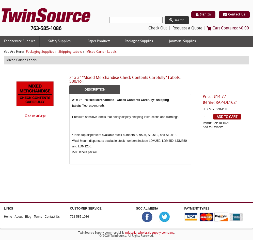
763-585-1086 (79, 216)
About (19, 216)
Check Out (157, 28)
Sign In (203, 14)
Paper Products (99, 41)
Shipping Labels (70, 52)
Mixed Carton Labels (101, 52)
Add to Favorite (213, 127)
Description (95, 89)
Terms (38, 216)
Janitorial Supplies (182, 41)
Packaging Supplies (139, 41)
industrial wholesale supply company (149, 232)
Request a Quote (187, 28)
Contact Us (234, 14)
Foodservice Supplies (19, 41)
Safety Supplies (59, 41)
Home (8, 216)
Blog (28, 216)
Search (176, 20)
